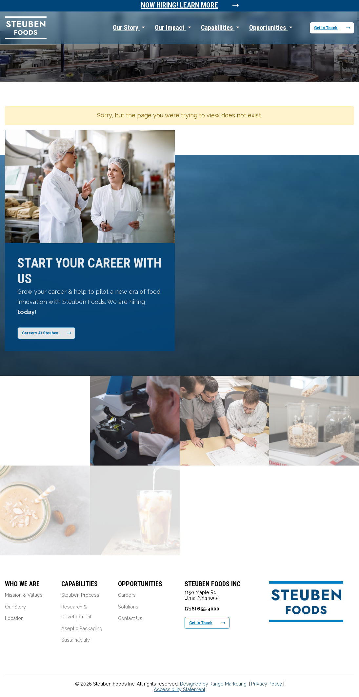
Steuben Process (80, 595)
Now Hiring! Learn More (179, 5)
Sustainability (75, 640)
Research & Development (76, 612)
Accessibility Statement (179, 689)
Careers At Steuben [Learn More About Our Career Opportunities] (46, 332)
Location (14, 618)
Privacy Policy (266, 684)
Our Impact (170, 27)
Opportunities (268, 27)
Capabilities (217, 27)
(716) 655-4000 (202, 608)
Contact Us (130, 618)
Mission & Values (24, 595)
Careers (127, 595)
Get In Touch (332, 27)
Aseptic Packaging (81, 628)
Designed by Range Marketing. (214, 684)
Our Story (126, 27)
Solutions (128, 606)
